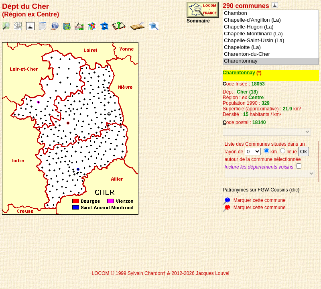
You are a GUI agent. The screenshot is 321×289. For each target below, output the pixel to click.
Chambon (271, 13)
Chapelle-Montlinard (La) (271, 34)
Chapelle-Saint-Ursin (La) (271, 40)
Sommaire (198, 21)
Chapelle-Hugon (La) (271, 27)
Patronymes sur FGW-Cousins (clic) (261, 190)
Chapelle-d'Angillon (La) (271, 20)
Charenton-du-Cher (271, 54)
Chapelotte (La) (271, 47)
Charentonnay (271, 61)
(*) (259, 72)
